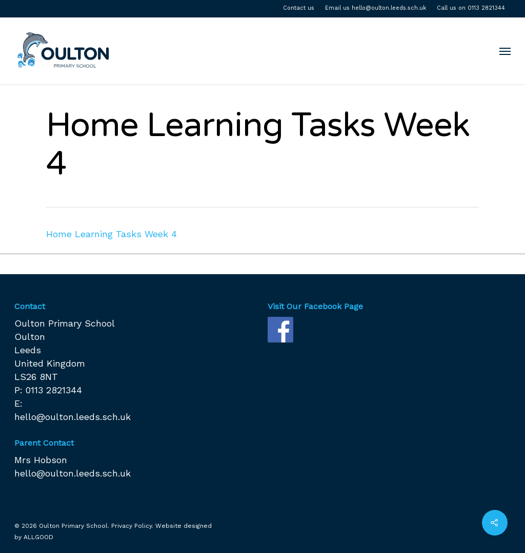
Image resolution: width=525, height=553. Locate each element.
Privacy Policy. (132, 525)
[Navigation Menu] (505, 50)
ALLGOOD (38, 537)
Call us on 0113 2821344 (471, 8)
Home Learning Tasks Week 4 (111, 233)
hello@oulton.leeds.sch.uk (72, 416)
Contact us (298, 8)
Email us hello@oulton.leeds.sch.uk (375, 8)
